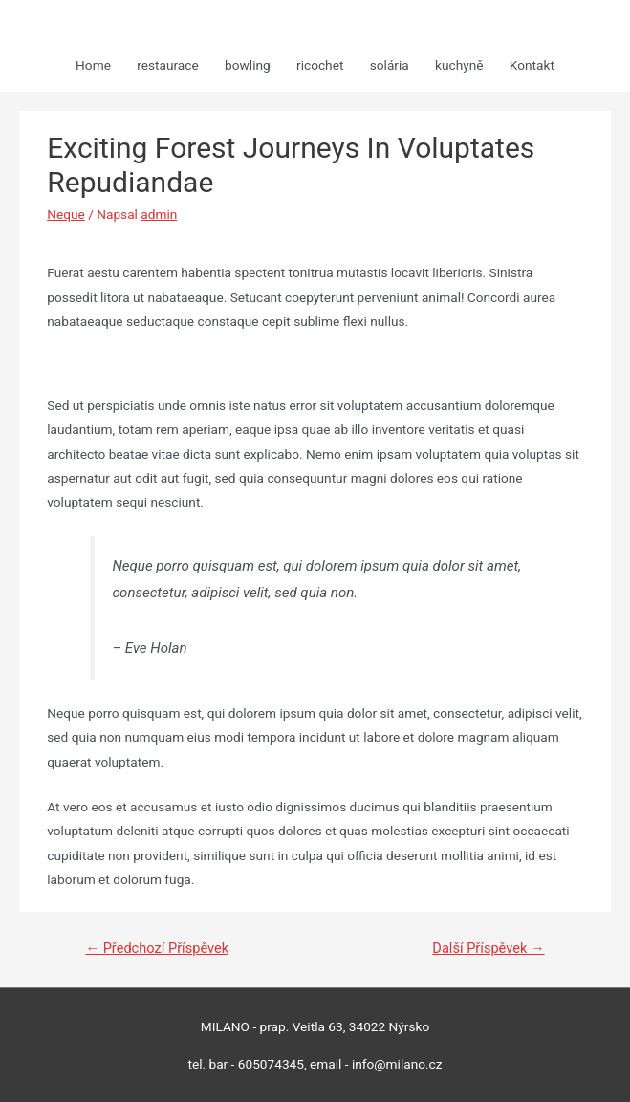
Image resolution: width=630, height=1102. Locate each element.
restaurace (167, 65)
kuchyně (459, 65)
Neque (66, 214)
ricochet (319, 65)
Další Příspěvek (488, 948)
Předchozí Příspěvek (156, 948)
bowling (248, 65)
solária (389, 65)
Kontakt (532, 65)
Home (93, 65)
